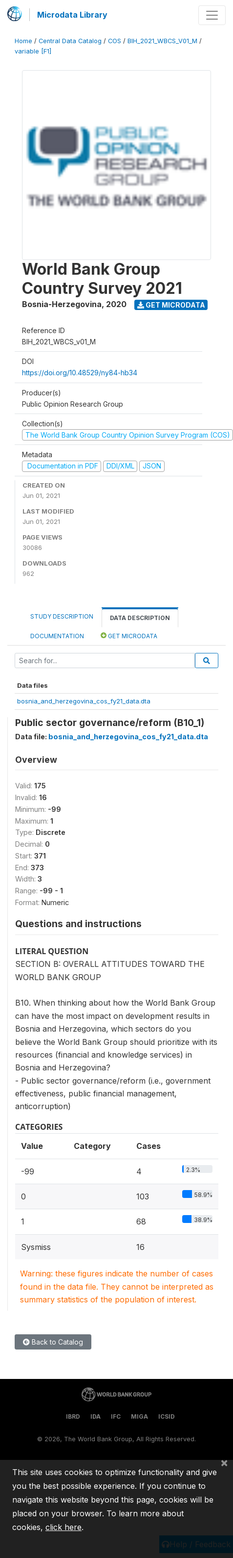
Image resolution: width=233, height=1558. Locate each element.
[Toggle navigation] (212, 15)
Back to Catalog (53, 1342)
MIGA (139, 1416)
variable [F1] (33, 51)
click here (63, 1527)
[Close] (224, 1462)
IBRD (73, 1416)
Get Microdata (171, 305)
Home (23, 41)
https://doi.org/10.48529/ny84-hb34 (79, 372)
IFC (116, 1416)
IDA (95, 1416)
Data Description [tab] (140, 618)
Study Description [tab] (61, 616)
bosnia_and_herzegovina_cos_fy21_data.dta (83, 701)
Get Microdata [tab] (129, 635)
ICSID (166, 1416)
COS (114, 41)
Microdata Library (72, 15)
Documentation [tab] (57, 636)
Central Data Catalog (70, 41)
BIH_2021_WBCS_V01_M (162, 41)
